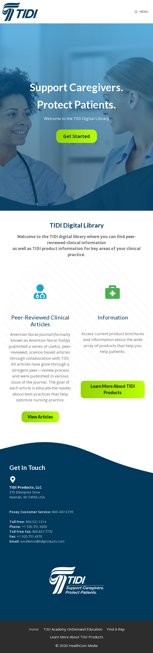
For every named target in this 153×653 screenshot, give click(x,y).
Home (34, 629)
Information (112, 317)
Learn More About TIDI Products (76, 637)
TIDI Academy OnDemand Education (72, 629)
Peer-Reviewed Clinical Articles (40, 320)
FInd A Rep (116, 629)
